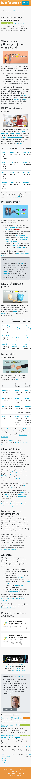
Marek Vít (19, 677)
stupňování (7, 13)
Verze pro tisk (25, 746)
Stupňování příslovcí (8, 608)
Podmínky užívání (12, 773)
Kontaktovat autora (10, 709)
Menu (25, 3)
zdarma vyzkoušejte (18, 670)
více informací (17, 668)
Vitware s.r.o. (21, 769)
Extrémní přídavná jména (9, 550)
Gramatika (8, 11)
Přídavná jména (18, 11)
